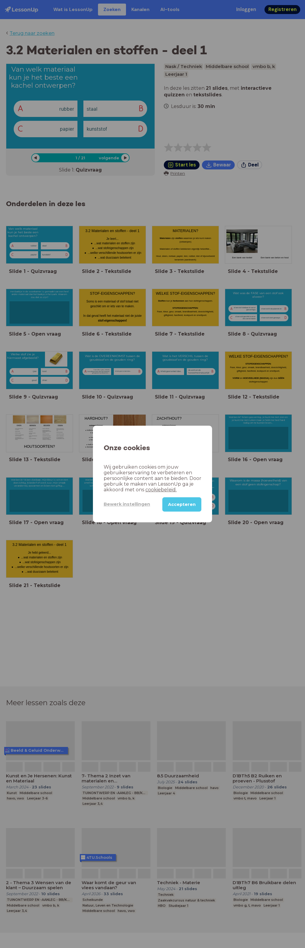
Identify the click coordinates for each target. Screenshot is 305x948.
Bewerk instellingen (127, 504)
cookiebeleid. (161, 489)
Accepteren (182, 504)
